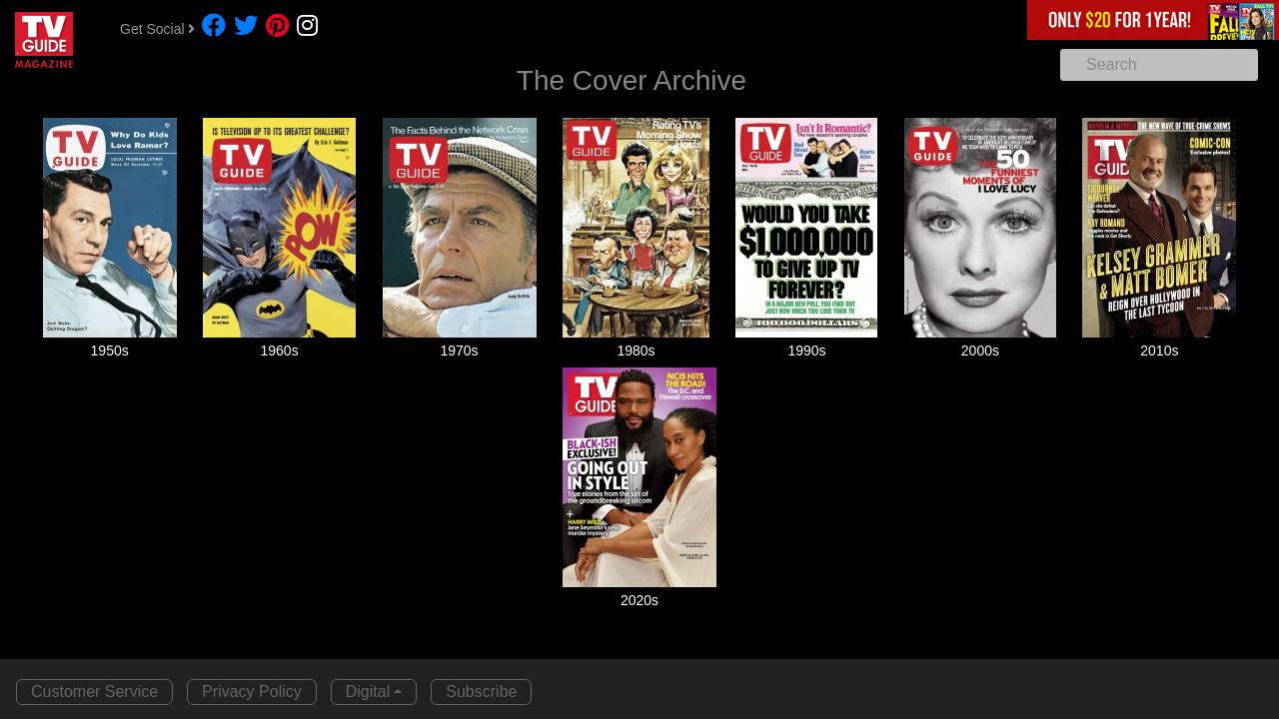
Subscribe (481, 691)
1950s (110, 351)
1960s (280, 351)
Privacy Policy (252, 691)
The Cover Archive (631, 80)
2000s (980, 351)
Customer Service (94, 691)
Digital (368, 691)
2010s (1159, 351)
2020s (639, 600)
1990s (806, 351)
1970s (459, 351)
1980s (635, 351)
